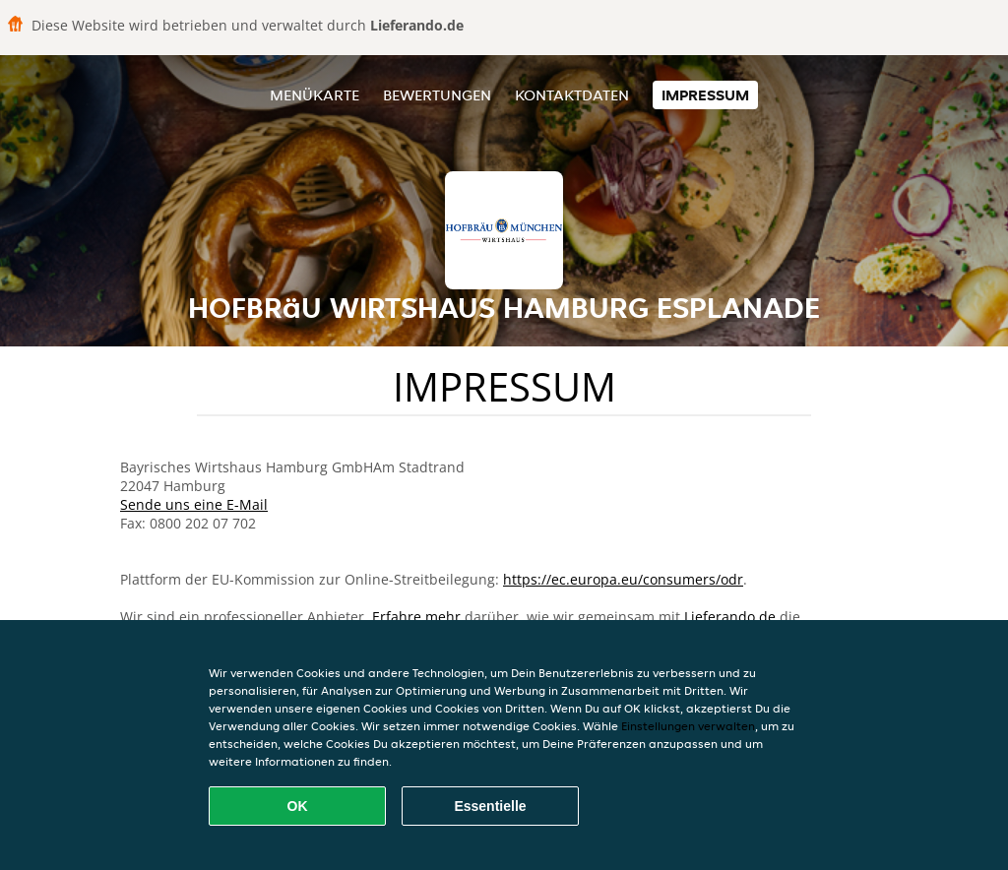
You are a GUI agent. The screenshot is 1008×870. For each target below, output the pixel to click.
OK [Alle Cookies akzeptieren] (297, 806)
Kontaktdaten (572, 95)
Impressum (705, 95)
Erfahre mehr (416, 616)
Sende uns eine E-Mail (194, 504)
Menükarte (314, 95)
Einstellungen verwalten (688, 725)
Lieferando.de (730, 616)
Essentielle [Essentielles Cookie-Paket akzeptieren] (490, 806)
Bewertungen (437, 95)
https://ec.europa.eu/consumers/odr (623, 579)
